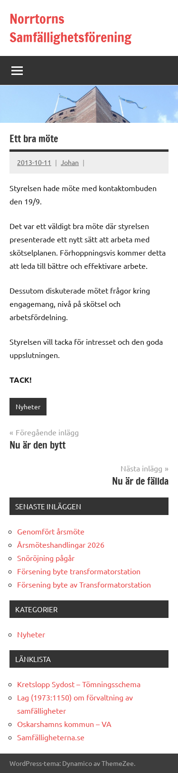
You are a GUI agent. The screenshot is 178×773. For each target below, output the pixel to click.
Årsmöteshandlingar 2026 (60, 544)
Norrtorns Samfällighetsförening (70, 27)
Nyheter (28, 406)
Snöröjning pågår (46, 557)
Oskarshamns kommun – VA (64, 723)
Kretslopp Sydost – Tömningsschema (79, 684)
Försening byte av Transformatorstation (84, 584)
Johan (70, 162)
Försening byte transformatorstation (79, 571)
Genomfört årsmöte (50, 531)
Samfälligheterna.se (50, 737)
